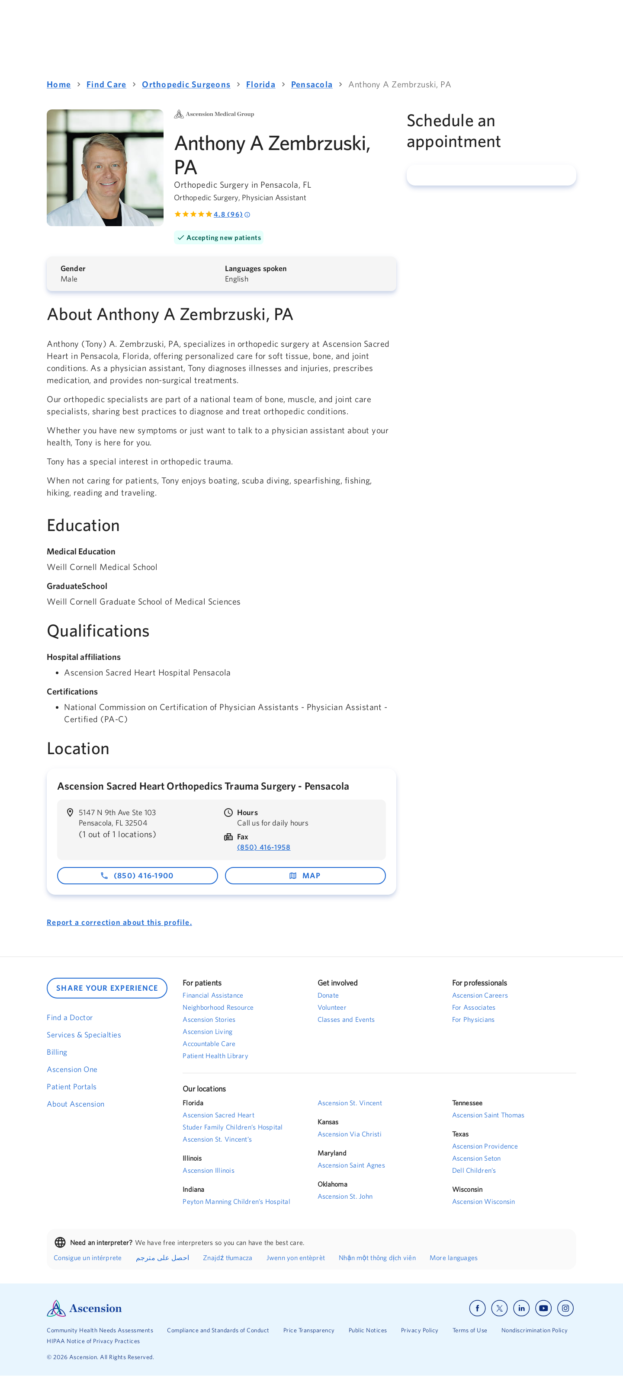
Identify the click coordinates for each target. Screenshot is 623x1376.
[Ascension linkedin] (521, 1308)
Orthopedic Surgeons (186, 84)
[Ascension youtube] (543, 1308)
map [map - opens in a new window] (305, 875)
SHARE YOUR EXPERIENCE (107, 987)
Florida (261, 84)
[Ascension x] (499, 1308)
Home (59, 84)
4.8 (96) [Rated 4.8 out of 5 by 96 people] (232, 214)
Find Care (106, 84)
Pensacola (312, 84)
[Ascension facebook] (477, 1308)
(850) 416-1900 (137, 875)
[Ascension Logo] (179, 1308)
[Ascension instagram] (565, 1308)
